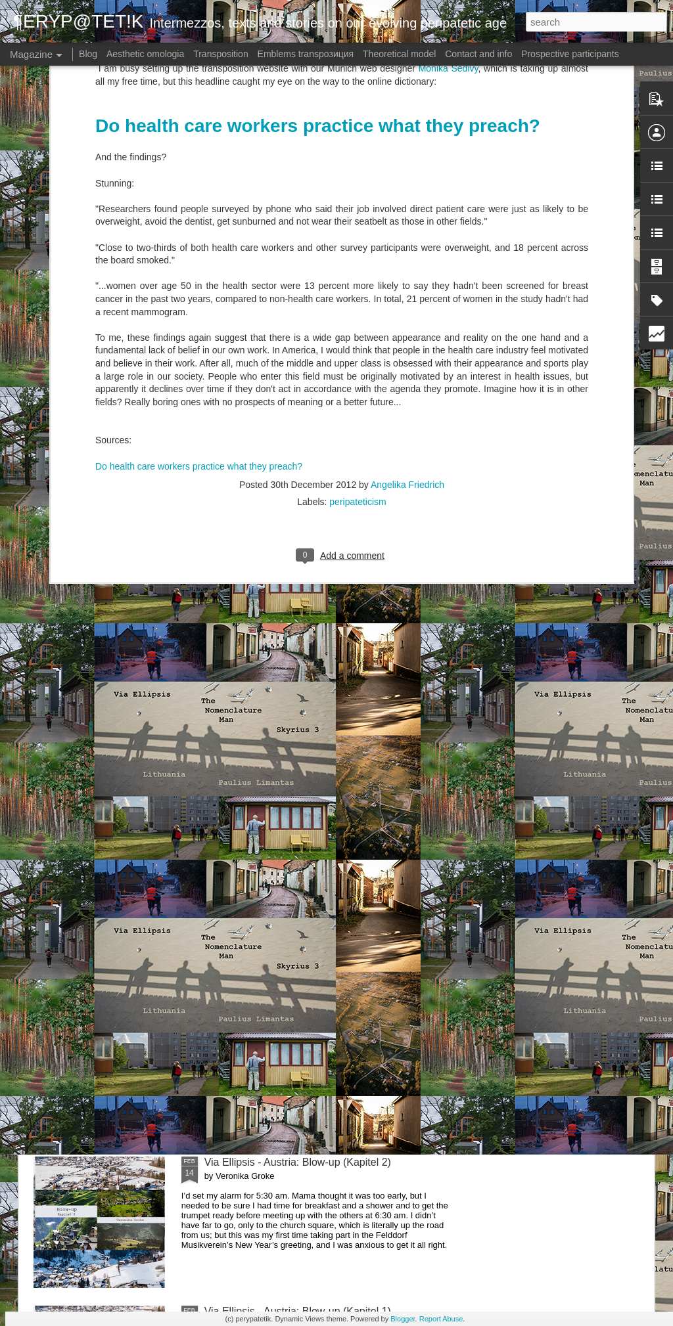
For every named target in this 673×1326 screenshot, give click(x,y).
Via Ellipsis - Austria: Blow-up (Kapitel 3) (297, 1013)
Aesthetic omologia (145, 54)
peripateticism (357, 310)
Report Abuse (441, 1319)
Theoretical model (399, 54)
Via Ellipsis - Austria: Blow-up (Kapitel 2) (297, 1162)
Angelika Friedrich (407, 293)
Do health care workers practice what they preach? (198, 274)
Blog (88, 54)
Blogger (402, 1319)
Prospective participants (570, 54)
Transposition (220, 54)
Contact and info (478, 54)
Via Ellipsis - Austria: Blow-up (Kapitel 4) (297, 864)
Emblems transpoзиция (306, 54)
